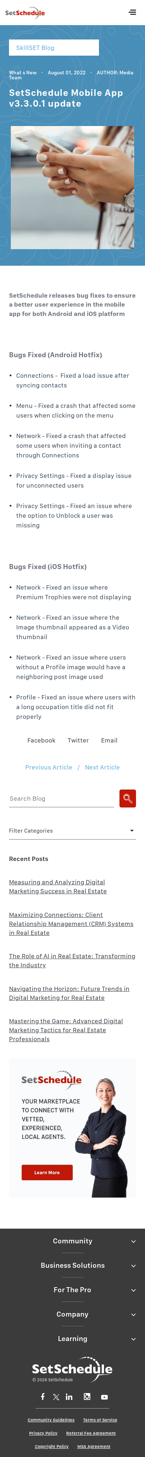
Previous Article (48, 767)
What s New (23, 72)
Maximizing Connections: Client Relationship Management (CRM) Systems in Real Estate (71, 923)
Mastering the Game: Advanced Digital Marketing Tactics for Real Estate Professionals (66, 1030)
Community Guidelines (51, 1420)
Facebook (41, 740)
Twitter (78, 740)
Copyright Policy (52, 1446)
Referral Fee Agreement (91, 1433)
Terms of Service (100, 1420)
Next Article (102, 767)
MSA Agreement (93, 1446)
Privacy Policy (43, 1433)
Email (109, 740)
